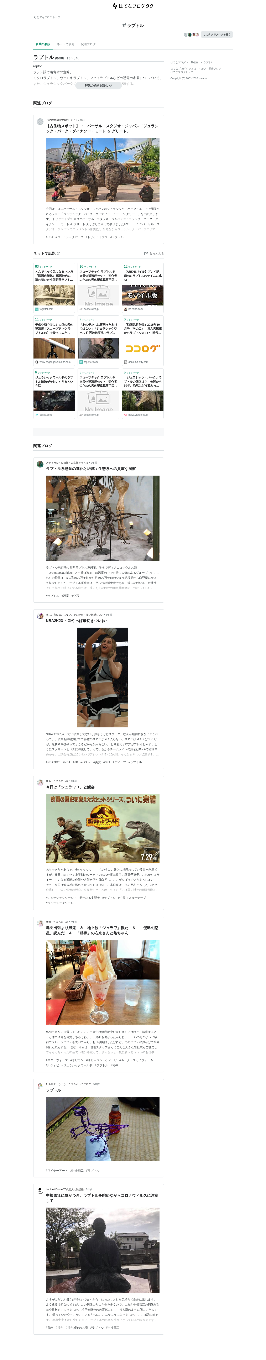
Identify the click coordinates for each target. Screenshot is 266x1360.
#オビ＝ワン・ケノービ (101, 1060)
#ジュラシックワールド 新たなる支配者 (73, 897)
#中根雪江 (112, 1327)
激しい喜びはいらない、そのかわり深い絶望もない (74, 614)
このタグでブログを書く (217, 34)
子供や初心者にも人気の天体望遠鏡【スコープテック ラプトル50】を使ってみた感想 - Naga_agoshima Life (54, 329)
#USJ (49, 237)
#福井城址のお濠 (77, 1327)
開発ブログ (215, 68)
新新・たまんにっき (57, 781)
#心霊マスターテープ (132, 897)
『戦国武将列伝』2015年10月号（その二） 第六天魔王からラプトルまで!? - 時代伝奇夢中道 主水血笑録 (143, 329)
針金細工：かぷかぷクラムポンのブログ (68, 1084)
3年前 (109, 614)
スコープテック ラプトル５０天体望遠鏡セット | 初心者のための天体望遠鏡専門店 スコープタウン (98, 276)
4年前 (74, 781)
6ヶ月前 (80, 120)
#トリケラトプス (97, 237)
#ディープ (119, 762)
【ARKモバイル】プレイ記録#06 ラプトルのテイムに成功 (143, 275)
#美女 (97, 762)
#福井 (59, 1327)
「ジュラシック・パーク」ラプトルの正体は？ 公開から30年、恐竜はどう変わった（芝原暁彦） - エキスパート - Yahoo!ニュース (143, 382)
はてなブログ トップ (46, 17)
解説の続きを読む (98, 85)
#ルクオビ (52, 1065)
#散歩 (49, 1327)
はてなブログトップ (182, 72)
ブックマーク (43, 266)
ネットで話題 (65, 44)
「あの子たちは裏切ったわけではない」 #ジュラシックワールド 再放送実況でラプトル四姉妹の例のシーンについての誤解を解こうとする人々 (98, 329)
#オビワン (77, 1060)
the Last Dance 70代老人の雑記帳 (65, 1189)
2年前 (94, 462)
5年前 (96, 1084)
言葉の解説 (43, 44)
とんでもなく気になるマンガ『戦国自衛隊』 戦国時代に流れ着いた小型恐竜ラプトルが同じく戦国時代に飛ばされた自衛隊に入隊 (54, 276)
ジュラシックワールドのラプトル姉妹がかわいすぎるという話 (54, 381)
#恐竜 (65, 595)
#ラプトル (117, 237)
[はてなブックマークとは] (58, 253)
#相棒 (114, 1065)
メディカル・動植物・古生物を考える (67, 462)
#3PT (106, 762)
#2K (75, 762)
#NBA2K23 (53, 762)
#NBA (67, 762)
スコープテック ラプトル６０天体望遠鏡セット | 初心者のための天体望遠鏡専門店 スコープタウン (98, 382)
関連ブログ (88, 44)
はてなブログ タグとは (183, 68)
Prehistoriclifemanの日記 (59, 120)
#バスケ (85, 762)
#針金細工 (77, 1170)
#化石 (75, 595)
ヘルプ (202, 68)
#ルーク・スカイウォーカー (137, 1060)
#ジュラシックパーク (69, 237)
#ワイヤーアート (57, 1170)
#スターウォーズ (57, 1060)
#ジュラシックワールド (61, 903)
